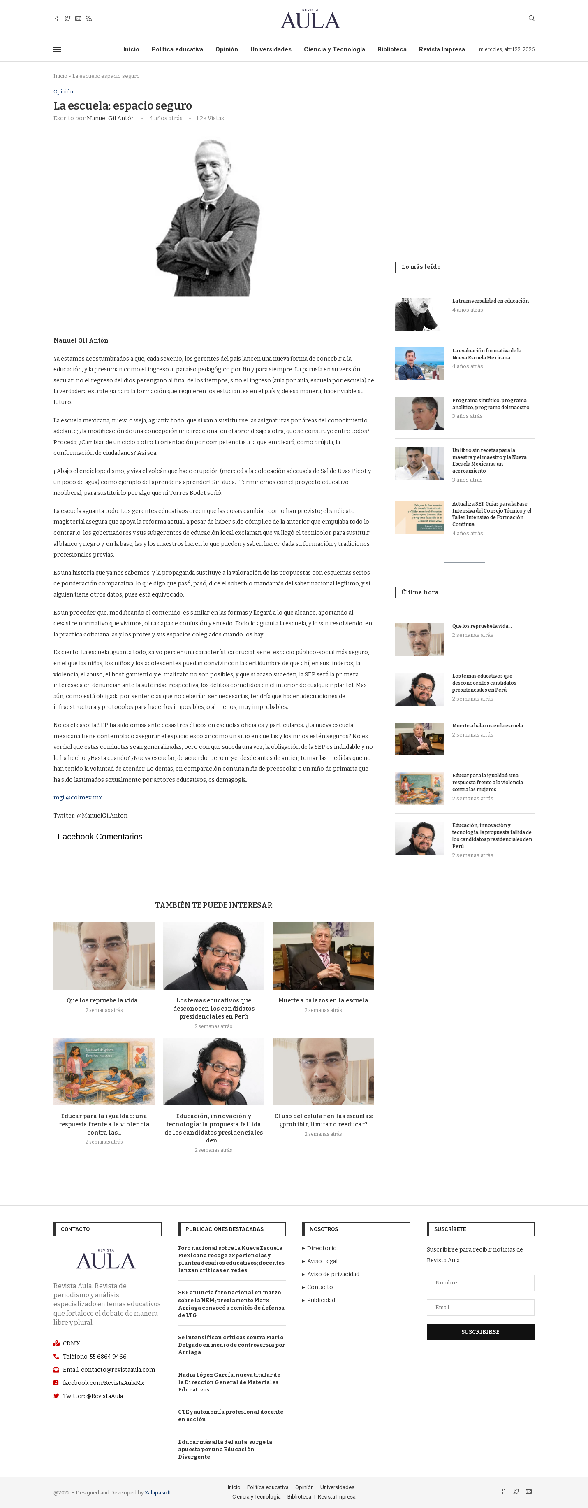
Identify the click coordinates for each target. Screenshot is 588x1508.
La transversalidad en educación (490, 301)
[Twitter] (67, 18)
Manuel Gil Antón (111, 118)
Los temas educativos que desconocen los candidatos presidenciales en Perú (214, 1008)
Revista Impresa (442, 49)
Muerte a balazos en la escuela (323, 1000)
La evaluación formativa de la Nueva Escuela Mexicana (486, 354)
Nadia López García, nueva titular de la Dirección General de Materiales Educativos (229, 1382)
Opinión (226, 49)
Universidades (271, 49)
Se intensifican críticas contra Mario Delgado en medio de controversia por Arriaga (231, 1344)
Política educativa (177, 49)
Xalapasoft (158, 1492)
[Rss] (89, 18)
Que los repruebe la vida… (104, 1000)
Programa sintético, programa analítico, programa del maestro (491, 404)
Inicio (131, 49)
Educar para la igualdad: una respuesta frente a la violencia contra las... (104, 1124)
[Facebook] (56, 18)
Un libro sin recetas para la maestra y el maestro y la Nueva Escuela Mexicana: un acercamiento (489, 461)
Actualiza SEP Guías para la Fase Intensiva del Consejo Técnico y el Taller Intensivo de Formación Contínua (491, 514)
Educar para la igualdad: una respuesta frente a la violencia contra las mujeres (487, 782)
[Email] (78, 18)
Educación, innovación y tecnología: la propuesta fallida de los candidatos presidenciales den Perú (492, 836)
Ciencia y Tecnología (334, 49)
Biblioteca (392, 49)
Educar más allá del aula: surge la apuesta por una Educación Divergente (225, 1449)
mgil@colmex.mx (77, 798)
